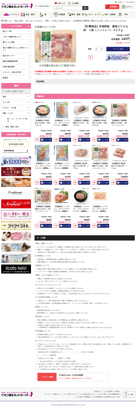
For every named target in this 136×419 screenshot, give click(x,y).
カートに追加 (118, 49)
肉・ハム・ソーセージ (34, 20)
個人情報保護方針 (114, 394)
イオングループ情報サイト (52, 394)
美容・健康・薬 (77, 14)
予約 (126, 14)
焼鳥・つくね (8, 113)
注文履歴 (75, 3)
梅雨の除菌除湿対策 (10, 61)
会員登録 (113, 6)
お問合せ (131, 2)
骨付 (4, 97)
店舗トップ (6, 20)
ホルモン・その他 (9, 108)
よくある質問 (108, 391)
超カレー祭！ (8, 31)
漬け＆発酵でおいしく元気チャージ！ (15, 49)
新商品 (5, 78)
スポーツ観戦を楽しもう (12, 37)
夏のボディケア (8, 56)
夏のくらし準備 (8, 42)
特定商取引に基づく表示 (112, 397)
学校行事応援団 (8, 67)
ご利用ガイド (120, 2)
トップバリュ (14, 14)
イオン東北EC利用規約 (82, 397)
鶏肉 (47, 20)
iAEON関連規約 (97, 397)
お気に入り (61, 3)
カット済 (6, 102)
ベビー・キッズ (94, 14)
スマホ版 (130, 394)
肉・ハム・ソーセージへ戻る (17, 120)
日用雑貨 (61, 14)
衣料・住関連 (109, 14)
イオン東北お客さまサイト (87, 394)
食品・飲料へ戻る (12, 127)
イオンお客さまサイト (70, 394)
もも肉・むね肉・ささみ (61, 20)
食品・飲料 (30, 14)
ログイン (129, 7)
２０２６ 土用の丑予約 (12, 72)
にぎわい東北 (102, 394)
